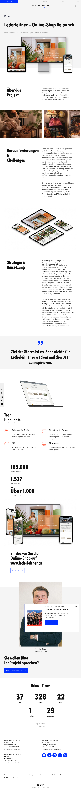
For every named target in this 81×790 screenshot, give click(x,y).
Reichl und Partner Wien (50, 740)
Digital (27, 1)
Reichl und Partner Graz (12, 754)
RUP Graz (7, 778)
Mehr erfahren (51, 623)
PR (63, 1)
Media (45, 1)
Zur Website (16, 571)
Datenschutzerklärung (26, 775)
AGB (15, 775)
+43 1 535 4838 (50, 747)
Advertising (9, 1)
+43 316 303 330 (13, 761)
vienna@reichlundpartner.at (52, 749)
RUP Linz (55, 775)
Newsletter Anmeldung (42, 775)
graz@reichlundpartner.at (13, 763)
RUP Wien (63, 775)
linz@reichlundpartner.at (13, 749)
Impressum (7, 775)
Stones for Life (17, 778)
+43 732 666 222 (13, 747)
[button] (2, 385)
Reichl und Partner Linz (12, 740)
